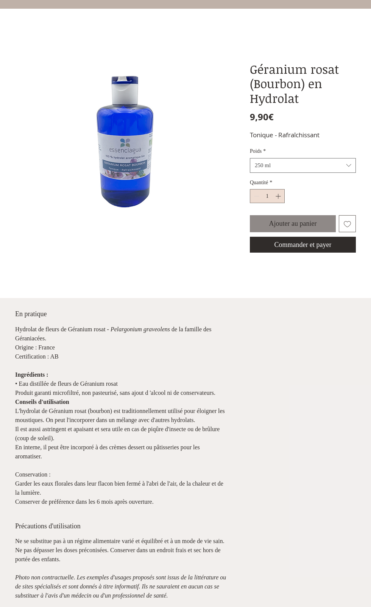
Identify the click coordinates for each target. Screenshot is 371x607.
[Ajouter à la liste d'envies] (347, 223)
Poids (258, 151)
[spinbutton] (267, 196)
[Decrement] (255, 196)
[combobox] (303, 165)
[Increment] (279, 196)
